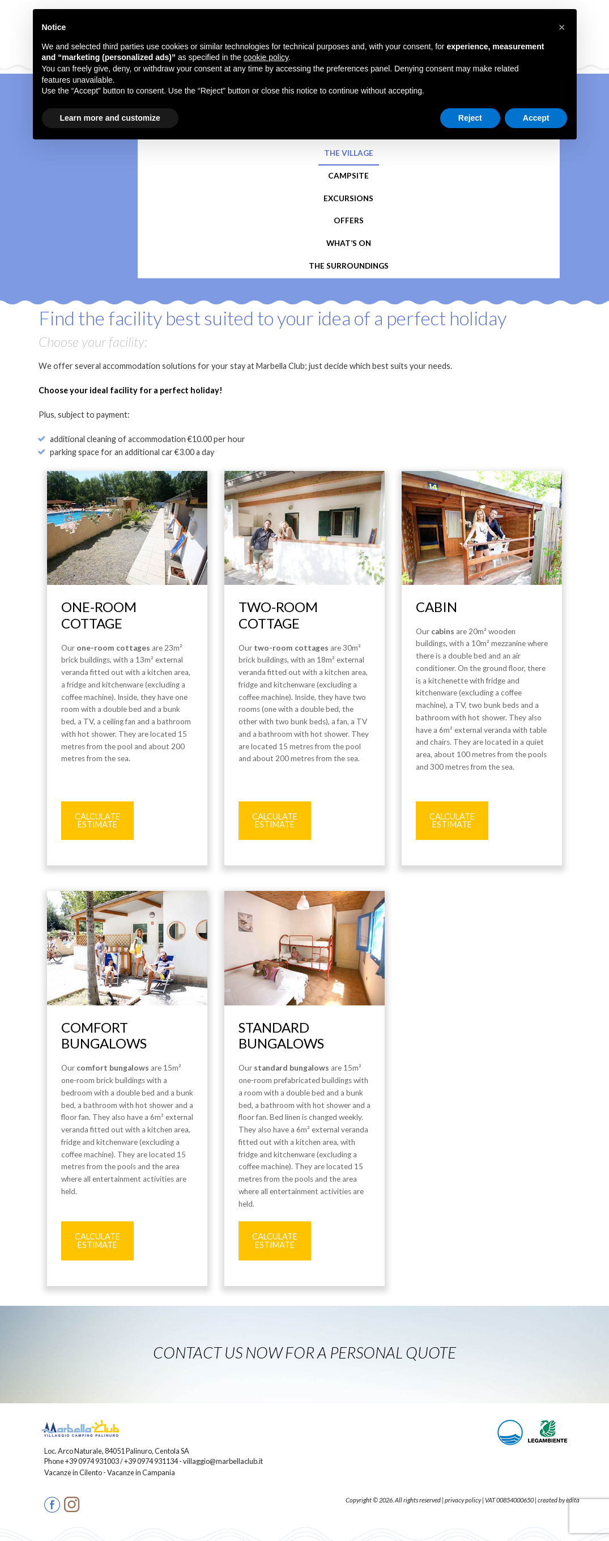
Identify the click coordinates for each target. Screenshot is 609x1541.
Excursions (348, 198)
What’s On (348, 243)
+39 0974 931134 (151, 1461)
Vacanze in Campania (141, 1472)
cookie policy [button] (266, 57)
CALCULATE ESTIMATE (97, 820)
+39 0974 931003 (92, 1461)
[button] (562, 27)
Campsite (348, 175)
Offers (349, 220)
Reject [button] (470, 117)
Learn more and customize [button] (110, 117)
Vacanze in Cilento (73, 1472)
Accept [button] (536, 117)
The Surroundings (349, 265)
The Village (348, 153)
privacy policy (463, 1500)
